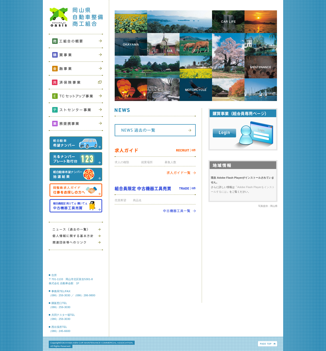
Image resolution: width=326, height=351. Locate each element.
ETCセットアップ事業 (76, 95)
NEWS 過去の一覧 (155, 130)
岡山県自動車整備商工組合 (76, 18)
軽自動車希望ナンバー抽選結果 (76, 174)
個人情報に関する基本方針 (76, 236)
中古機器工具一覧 (179, 210)
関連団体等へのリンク (76, 242)
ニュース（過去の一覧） (76, 229)
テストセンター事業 (76, 109)
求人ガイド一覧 (181, 172)
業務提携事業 (76, 123)
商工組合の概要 (76, 40)
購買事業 (76, 54)
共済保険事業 (76, 82)
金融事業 (76, 68)
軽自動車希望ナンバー (76, 143)
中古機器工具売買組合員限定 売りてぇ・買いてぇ (76, 205)
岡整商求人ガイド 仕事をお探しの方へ (76, 190)
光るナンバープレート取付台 (76, 158)
